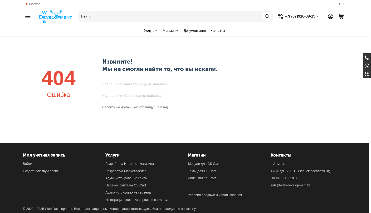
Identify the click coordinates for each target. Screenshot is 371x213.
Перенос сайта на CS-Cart (125, 185)
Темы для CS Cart (202, 171)
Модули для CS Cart (203, 164)
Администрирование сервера (128, 192)
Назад (163, 107)
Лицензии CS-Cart (202, 178)
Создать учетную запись (41, 171)
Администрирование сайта (126, 178)
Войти (27, 164)
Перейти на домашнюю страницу (128, 107)
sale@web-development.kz (291, 185)
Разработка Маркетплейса (125, 171)
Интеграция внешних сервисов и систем (136, 200)
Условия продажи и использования (215, 195)
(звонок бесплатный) (300, 171)
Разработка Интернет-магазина (129, 164)
